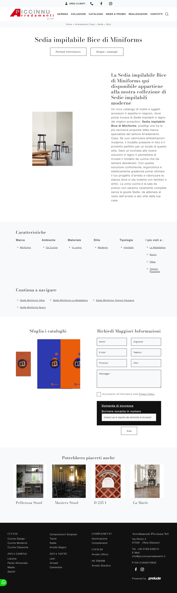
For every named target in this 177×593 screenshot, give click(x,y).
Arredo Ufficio (100, 554)
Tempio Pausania (155, 270)
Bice (108, 24)
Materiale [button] (74, 240)
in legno (77, 247)
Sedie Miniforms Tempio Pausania (115, 300)
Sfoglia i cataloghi (107, 51)
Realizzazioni (138, 14)
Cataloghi (96, 14)
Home (69, 24)
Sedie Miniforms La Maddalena (70, 300)
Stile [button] (97, 240)
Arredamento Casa (85, 24)
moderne (103, 247)
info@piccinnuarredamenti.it (148, 556)
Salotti (11, 571)
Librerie (12, 558)
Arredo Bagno (58, 547)
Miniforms (25, 247)
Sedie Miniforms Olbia (32, 300)
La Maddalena (157, 247)
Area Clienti (75, 3)
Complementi (100, 542)
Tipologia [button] (126, 240)
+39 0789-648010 (148, 548)
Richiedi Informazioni (68, 51)
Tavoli (53, 538)
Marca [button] (20, 240)
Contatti (156, 14)
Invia (129, 430)
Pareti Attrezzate (18, 562)
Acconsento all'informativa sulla (128, 394)
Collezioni (78, 14)
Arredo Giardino (101, 565)
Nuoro (153, 254)
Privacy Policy (147, 394)
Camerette (56, 567)
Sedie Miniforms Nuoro (33, 307)
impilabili (129, 247)
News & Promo (116, 14)
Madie (11, 567)
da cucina (52, 247)
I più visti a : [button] (154, 240)
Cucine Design (16, 538)
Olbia (153, 261)
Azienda (62, 14)
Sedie (100, 24)
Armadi (54, 562)
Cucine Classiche (18, 547)
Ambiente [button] (48, 240)
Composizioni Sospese (63, 534)
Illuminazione (99, 538)
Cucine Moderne (17, 542)
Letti (52, 558)
